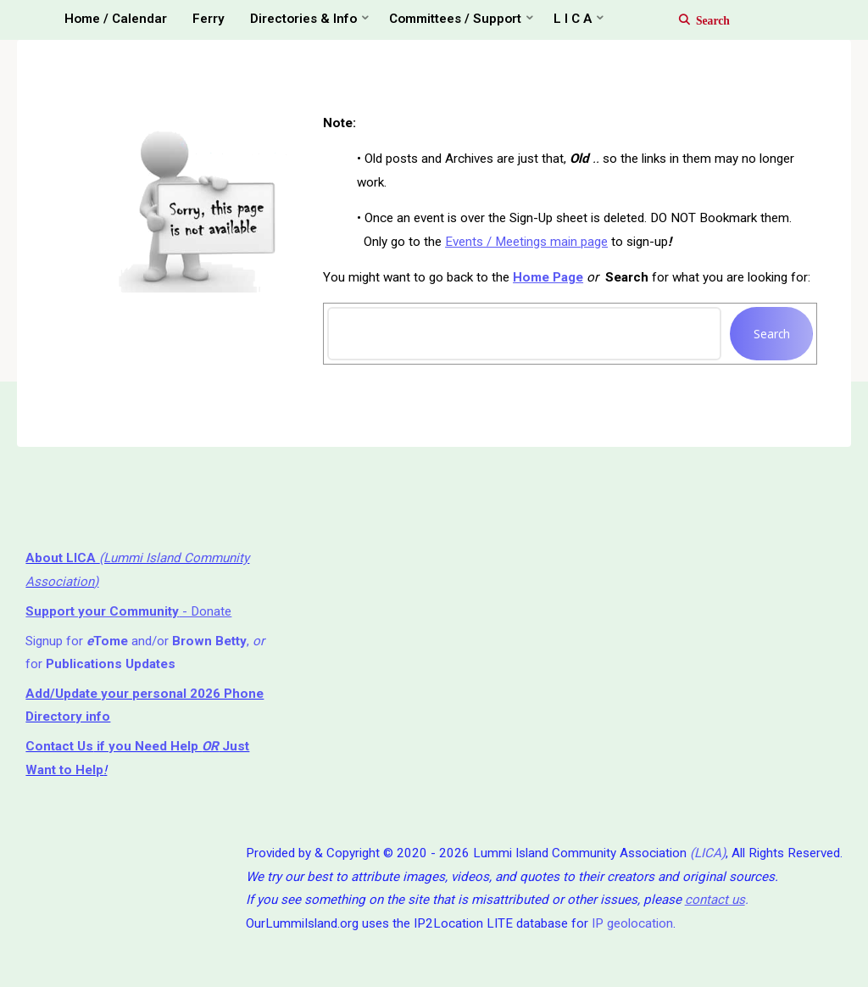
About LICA (62, 558)
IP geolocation (632, 923)
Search (772, 334)
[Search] (695, 19)
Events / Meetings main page (526, 241)
